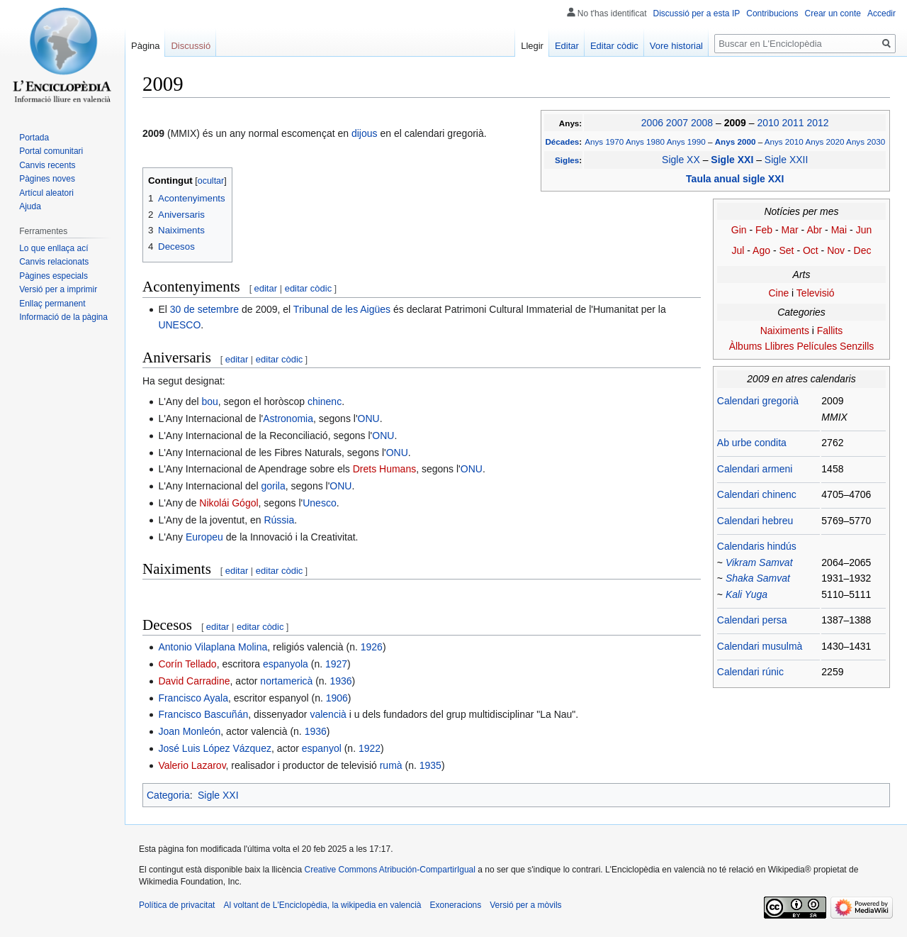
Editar (567, 45)
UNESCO (179, 325)
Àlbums (745, 346)
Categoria (168, 795)
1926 (372, 647)
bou (209, 401)
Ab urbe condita (752, 442)
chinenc (325, 401)
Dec (863, 250)
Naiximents (784, 330)
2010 (768, 122)
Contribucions (772, 13)
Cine (778, 293)
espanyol (322, 748)
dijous (364, 133)
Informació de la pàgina (63, 317)
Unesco (319, 503)
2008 (702, 122)
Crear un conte (833, 13)
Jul (738, 250)
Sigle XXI (733, 159)
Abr (814, 229)
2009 (736, 122)
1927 (336, 664)
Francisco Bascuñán (203, 714)
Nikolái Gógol (228, 503)
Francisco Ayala (193, 698)
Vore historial (676, 45)
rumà (391, 765)
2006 (652, 122)
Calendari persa (752, 620)
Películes (816, 346)
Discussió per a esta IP (696, 13)
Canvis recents (47, 165)
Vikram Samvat (759, 562)
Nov (836, 250)
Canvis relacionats (54, 262)
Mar (790, 229)
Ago (761, 250)
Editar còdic (614, 45)
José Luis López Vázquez (214, 748)
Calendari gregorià (758, 400)
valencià (328, 714)
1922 (370, 748)
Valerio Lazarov (191, 765)
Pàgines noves (47, 179)
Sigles (567, 160)
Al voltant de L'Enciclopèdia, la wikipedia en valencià (322, 905)
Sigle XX (681, 159)
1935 (430, 765)
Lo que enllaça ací (53, 248)
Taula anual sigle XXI (735, 178)
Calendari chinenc (756, 494)
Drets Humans (384, 469)
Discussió (190, 45)
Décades (562, 141)
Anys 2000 (736, 141)
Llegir (532, 45)
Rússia (279, 520)
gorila (273, 486)
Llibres (779, 346)
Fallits (830, 330)
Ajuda (30, 206)
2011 (793, 122)
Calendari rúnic (750, 671)
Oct (810, 250)
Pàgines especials (53, 276)
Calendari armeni (755, 469)
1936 (340, 681)
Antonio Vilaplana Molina (212, 647)
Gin (739, 229)
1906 (337, 698)
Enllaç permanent (52, 304)
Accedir (881, 13)
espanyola (285, 664)
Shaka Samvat (758, 578)
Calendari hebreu (755, 520)
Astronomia (288, 418)
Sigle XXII (786, 159)
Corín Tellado (187, 664)
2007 (677, 122)
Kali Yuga (746, 594)
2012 (817, 122)
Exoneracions (456, 905)
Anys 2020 (824, 141)
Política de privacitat (177, 905)
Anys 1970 (604, 141)
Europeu (204, 537)
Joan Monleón (189, 731)
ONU (369, 418)
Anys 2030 (865, 141)
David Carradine (194, 681)
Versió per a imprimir (58, 289)
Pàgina (145, 45)
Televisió (815, 293)
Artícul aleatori (46, 193)
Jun (864, 229)
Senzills (857, 346)
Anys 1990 (686, 141)
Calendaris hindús (756, 546)
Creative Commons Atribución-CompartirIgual (389, 870)
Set (786, 250)
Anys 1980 (645, 141)
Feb (763, 229)
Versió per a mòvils (525, 905)
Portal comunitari (51, 151)
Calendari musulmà (760, 646)
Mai (839, 229)
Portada (34, 138)
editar (266, 288)
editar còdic (308, 288)
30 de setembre (204, 309)
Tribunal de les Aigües (341, 309)
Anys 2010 (784, 141)
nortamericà (286, 681)
